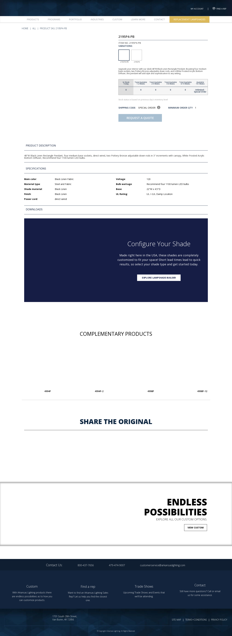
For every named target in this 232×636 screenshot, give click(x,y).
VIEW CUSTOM (196, 527)
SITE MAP (176, 619)
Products (33, 19)
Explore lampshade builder (159, 277)
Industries (97, 19)
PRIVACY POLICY (219, 619)
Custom (117, 19)
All (34, 28)
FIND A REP (219, 8)
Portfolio (75, 19)
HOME (25, 28)
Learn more (138, 19)
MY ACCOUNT (197, 8)
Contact (159, 19)
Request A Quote (140, 118)
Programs (54, 19)
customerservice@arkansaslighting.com (162, 565)
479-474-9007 (117, 565)
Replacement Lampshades (189, 19)
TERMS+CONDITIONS (196, 619)
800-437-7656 (86, 565)
